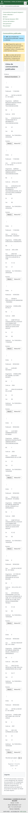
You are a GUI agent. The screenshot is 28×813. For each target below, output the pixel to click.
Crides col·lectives (8, 14)
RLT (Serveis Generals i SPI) (10, 19)
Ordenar (6, 74)
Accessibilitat (15, 811)
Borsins (5, 17)
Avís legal (23, 811)
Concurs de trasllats (8, 21)
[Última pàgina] (15, 768)
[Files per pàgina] (20, 758)
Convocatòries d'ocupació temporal (13, 12)
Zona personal (7, 23)
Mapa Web (6, 811)
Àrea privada (6, 26)
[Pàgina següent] (12, 768)
